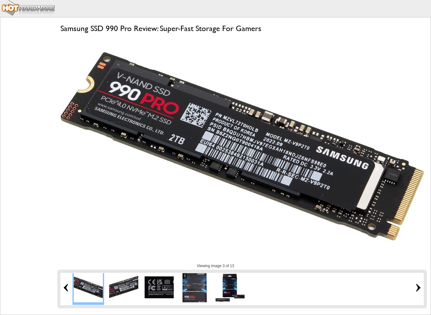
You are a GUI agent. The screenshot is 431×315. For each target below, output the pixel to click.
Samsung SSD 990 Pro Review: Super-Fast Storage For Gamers (160, 28)
